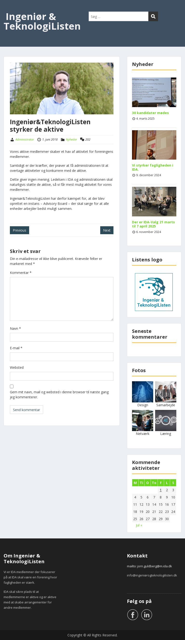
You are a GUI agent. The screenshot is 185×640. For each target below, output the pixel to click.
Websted (17, 367)
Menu (9, 8)
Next (107, 230)
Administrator (24, 139)
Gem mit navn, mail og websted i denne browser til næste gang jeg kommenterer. (59, 394)
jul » (139, 525)
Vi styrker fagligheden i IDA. (152, 167)
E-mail (16, 348)
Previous (19, 230)
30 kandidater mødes (150, 112)
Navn (15, 328)
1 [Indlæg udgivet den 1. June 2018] (161, 490)
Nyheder (71, 139)
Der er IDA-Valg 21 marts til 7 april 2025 (153, 224)
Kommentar (21, 272)
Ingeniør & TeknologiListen (42, 21)
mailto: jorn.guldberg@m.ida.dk (149, 566)
